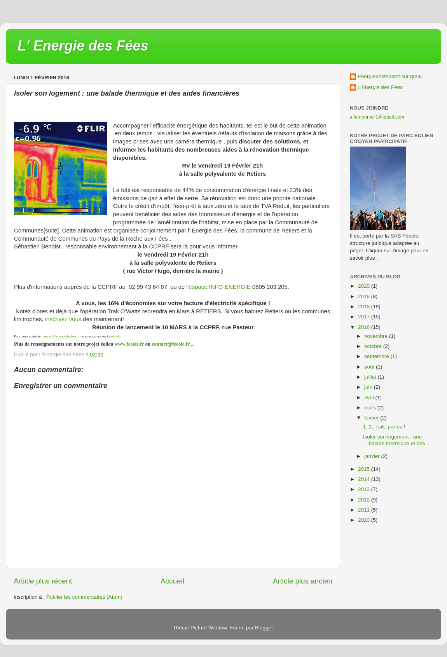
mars (370, 408)
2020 (364, 286)
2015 (364, 469)
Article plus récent (43, 581)
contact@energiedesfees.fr (61, 336)
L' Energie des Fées (82, 46)
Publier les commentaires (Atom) (84, 597)
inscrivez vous (63, 319)
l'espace (196, 287)
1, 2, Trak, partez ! (384, 427)
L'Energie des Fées (380, 87)
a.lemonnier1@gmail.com (377, 117)
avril (369, 397)
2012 (364, 500)
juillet (371, 377)
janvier (372, 456)
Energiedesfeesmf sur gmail (390, 76)
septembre (377, 356)
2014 (364, 479)
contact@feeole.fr (170, 344)
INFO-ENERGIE (228, 287)
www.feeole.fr (128, 344)
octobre (373, 346)
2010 (364, 520)
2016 (364, 327)
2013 (364, 489)
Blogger (264, 628)
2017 (364, 317)
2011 (364, 510)
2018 (364, 306)
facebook (113, 336)
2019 (364, 296)
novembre (376, 336)
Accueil (172, 581)
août (370, 367)
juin (369, 387)
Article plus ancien (302, 581)
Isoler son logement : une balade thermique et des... (396, 440)
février (372, 418)
